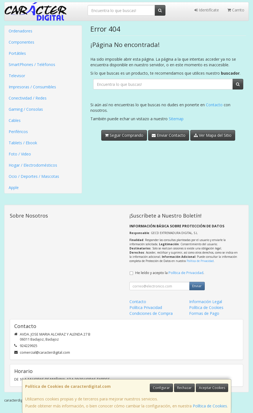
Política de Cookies (210, 406)
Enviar (197, 286)
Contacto (214, 104)
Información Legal (205, 301)
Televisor (17, 75)
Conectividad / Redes (28, 98)
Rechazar (184, 387)
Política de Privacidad (200, 261)
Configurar (161, 387)
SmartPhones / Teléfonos (32, 64)
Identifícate (206, 10)
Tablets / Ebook (23, 142)
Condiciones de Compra (151, 313)
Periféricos (18, 131)
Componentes (21, 42)
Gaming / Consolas (26, 109)
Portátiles (17, 53)
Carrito (235, 10)
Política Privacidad (145, 307)
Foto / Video (20, 154)
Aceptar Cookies (212, 387)
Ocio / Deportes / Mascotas (34, 176)
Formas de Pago (204, 313)
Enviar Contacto (168, 135)
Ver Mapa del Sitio (213, 135)
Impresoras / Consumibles (32, 86)
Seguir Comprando (124, 135)
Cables (15, 120)
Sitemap (176, 118)
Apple (14, 187)
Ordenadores (20, 31)
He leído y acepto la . (169, 272)
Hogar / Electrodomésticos (33, 165)
